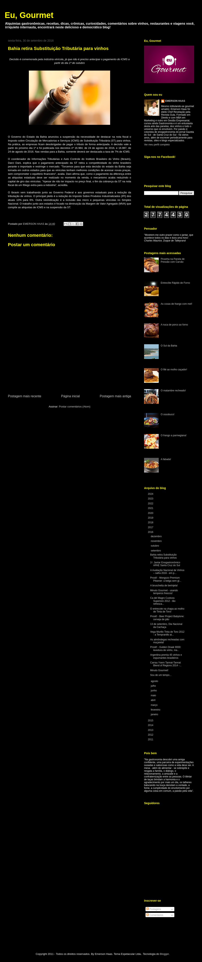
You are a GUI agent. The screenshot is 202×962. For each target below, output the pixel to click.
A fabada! (166, 459)
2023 (151, 498)
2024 (151, 494)
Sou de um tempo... (161, 675)
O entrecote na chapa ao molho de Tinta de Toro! (167, 610)
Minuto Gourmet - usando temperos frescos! (164, 592)
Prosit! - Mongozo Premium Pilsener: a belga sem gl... (165, 579)
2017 (151, 527)
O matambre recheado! (173, 390)
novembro (156, 541)
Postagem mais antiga (115, 396)
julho (154, 685)
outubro (155, 545)
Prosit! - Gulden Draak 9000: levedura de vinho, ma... (165, 648)
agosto (155, 681)
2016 (151, 532)
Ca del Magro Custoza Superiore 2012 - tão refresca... (162, 601)
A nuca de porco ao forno (174, 324)
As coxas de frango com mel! (176, 303)
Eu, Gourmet (29, 15)
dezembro (156, 536)
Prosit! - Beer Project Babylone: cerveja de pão (167, 618)
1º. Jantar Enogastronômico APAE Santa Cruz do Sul (165, 564)
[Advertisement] (69, 363)
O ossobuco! (167, 414)
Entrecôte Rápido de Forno (175, 282)
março (154, 705)
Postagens (153, 909)
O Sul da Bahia (169, 345)
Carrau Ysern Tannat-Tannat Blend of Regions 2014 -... (165, 664)
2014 (151, 725)
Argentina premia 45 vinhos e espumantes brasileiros (166, 656)
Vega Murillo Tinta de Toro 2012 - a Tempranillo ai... (167, 633)
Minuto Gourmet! (159, 670)
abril (153, 700)
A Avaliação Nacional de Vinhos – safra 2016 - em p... (167, 572)
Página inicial (70, 396)
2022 (151, 503)
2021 (151, 508)
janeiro (155, 714)
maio (154, 695)
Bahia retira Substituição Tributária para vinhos (163, 556)
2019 (151, 517)
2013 (151, 730)
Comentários (154, 915)
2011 (151, 739)
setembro (156, 550)
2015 (151, 720)
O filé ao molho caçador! (174, 369)
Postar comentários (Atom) (74, 406)
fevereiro (156, 709)
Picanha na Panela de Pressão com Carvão (173, 260)
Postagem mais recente (24, 396)
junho (154, 690)
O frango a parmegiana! (174, 435)
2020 (151, 513)
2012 (151, 734)
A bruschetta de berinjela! (164, 585)
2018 (151, 522)
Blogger (164, 953)
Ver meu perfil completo (157, 144)
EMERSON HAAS (175, 101)
